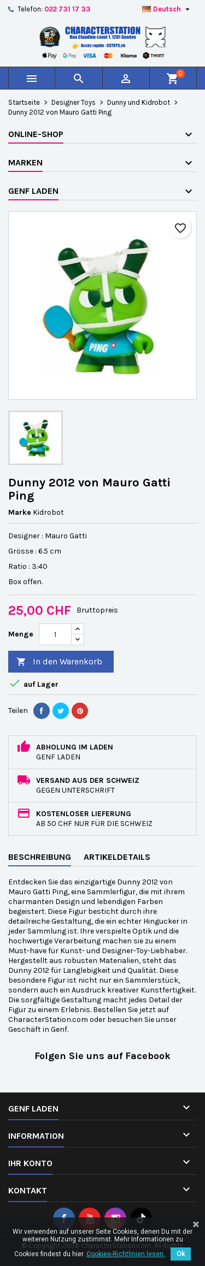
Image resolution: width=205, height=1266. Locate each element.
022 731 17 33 (67, 9)
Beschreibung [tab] (39, 857)
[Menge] (55, 634)
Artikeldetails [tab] (117, 857)
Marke (19, 512)
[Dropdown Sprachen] (167, 9)
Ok (181, 1254)
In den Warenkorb (59, 662)
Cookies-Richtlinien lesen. (125, 1254)
